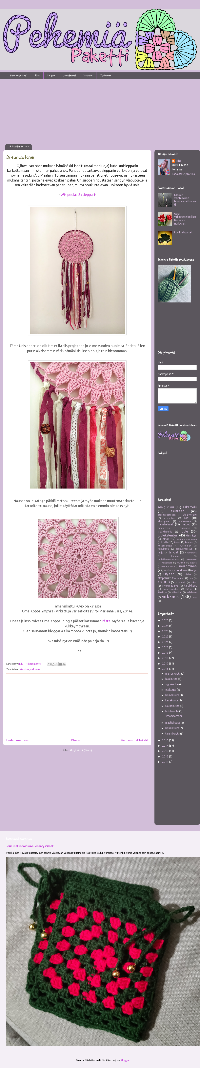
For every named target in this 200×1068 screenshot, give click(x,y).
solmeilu (182, 582)
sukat (193, 582)
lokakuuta (171, 678)
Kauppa (51, 75)
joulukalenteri (168, 535)
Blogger (125, 1060)
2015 (165, 740)
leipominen (177, 556)
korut (177, 542)
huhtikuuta (172, 711)
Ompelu (163, 578)
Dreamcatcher (20, 157)
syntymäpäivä (170, 585)
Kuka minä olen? (18, 75)
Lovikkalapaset (183, 232)
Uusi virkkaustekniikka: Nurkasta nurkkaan (185, 218)
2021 (165, 642)
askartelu (190, 507)
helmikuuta (172, 728)
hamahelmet (165, 524)
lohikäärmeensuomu (168, 559)
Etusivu (76, 740)
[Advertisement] (100, 108)
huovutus (185, 528)
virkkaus (35, 669)
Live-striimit (69, 75)
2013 (165, 751)
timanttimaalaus (171, 589)
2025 (165, 620)
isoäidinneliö (165, 531)
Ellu (178, 161)
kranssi (189, 542)
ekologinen (164, 521)
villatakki (192, 592)
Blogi (37, 75)
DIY (186, 517)
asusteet (177, 511)
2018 (165, 658)
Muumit (181, 563)
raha (191, 578)
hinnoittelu (164, 528)
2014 (165, 745)
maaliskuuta (173, 722)
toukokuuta (172, 706)
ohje (194, 570)
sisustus (24, 669)
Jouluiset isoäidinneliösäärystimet (29, 846)
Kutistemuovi (165, 546)
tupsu (189, 589)
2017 (165, 663)
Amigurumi (166, 507)
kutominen (185, 546)
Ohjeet (168, 574)
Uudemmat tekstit (19, 740)
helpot (186, 524)
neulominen (188, 566)
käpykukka (164, 548)
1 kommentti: (34, 663)
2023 (165, 631)
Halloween (185, 521)
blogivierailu (190, 514)
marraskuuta (173, 673)
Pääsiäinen (178, 578)
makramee (191, 559)
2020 (165, 647)
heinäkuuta (172, 695)
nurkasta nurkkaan (175, 570)
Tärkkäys (162, 592)
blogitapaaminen (167, 515)
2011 (165, 761)
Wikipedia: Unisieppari (78, 195)
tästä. (107, 621)
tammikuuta (172, 733)
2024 (165, 625)
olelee (188, 574)
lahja (160, 552)
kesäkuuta (172, 700)
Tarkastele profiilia (183, 174)
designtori (169, 518)
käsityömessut (184, 548)
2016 (165, 668)
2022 (165, 636)
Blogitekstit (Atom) (81, 750)
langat (173, 552)
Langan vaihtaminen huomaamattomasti (185, 199)
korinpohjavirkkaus (187, 539)
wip (194, 597)
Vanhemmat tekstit (134, 740)
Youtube (88, 75)
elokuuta (171, 689)
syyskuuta (171, 684)
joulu (184, 531)
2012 (165, 756)
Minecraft (167, 563)
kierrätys (191, 535)
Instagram (105, 75)
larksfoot (192, 552)
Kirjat (166, 538)
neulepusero (168, 566)
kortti (164, 542)
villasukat (177, 592)
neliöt (193, 563)
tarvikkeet (190, 585)
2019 (165, 652)
